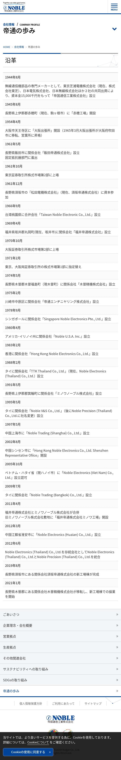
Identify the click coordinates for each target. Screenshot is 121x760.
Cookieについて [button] (38, 742)
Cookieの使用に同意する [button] (28, 752)
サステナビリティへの (25, 669)
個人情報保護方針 (30, 703)
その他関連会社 (14, 658)
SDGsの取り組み (15, 679)
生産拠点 (9, 647)
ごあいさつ (11, 614)
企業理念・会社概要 (17, 625)
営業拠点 (9, 636)
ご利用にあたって (63, 703)
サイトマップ (93, 703)
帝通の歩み (11, 690)
